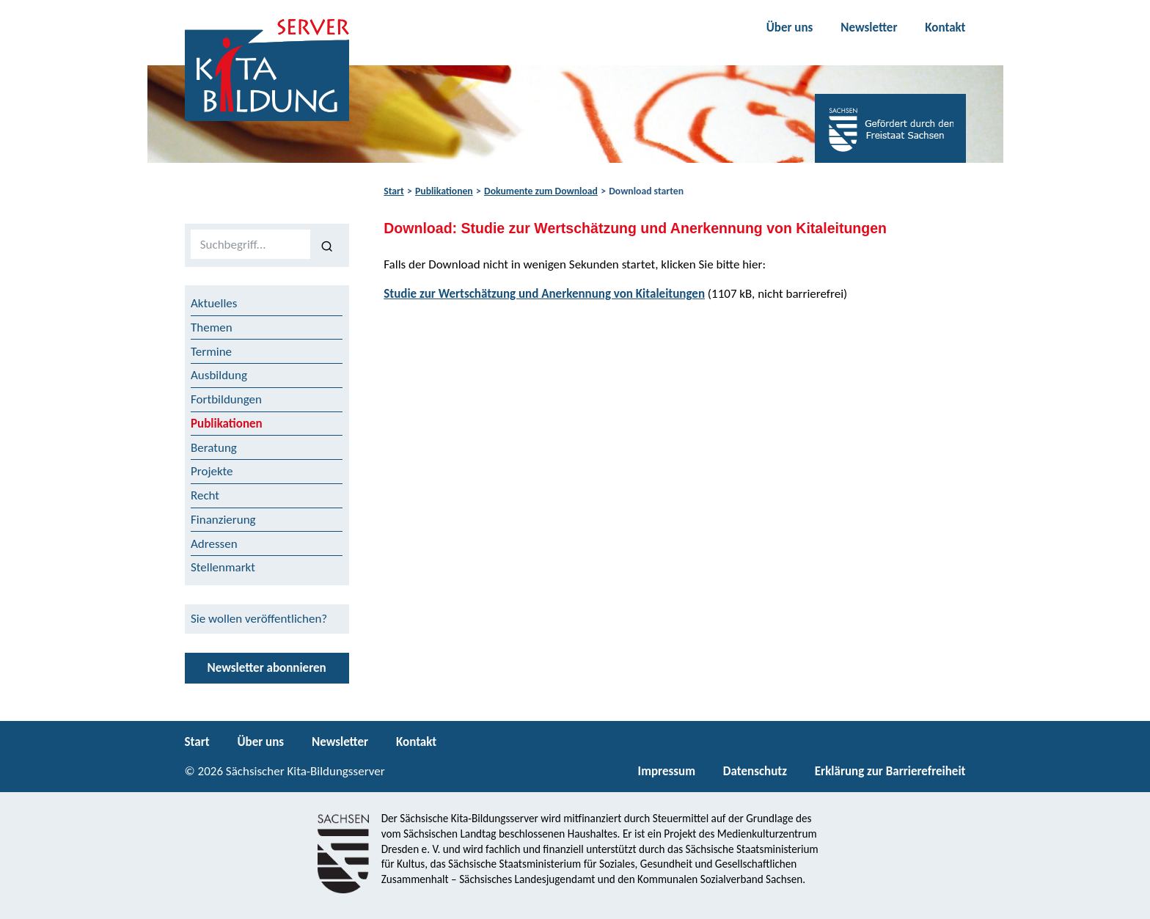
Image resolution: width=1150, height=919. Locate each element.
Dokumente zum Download (541, 191)
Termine (211, 351)
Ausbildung (219, 375)
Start (393, 191)
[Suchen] (326, 245)
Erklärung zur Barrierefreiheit (890, 771)
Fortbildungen (226, 399)
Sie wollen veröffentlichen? (259, 618)
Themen (211, 327)
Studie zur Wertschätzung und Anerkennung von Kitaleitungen (544, 293)
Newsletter (868, 27)
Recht (205, 495)
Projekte (212, 471)
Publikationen (444, 191)
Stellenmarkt (223, 567)
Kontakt (945, 27)
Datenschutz (755, 771)
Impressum (666, 771)
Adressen (214, 544)
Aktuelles (214, 303)
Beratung (214, 447)
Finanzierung (223, 519)
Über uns (789, 27)
